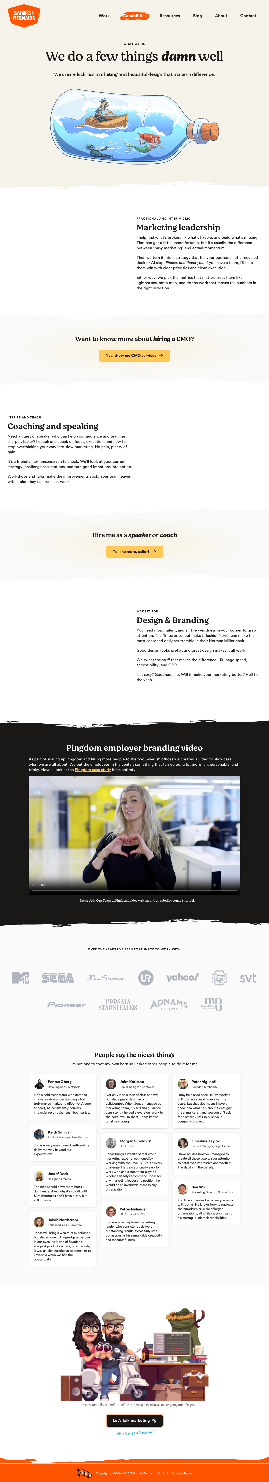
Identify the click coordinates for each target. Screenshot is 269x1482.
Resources (170, 16)
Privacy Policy (182, 1473)
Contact (248, 16)
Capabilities (135, 16)
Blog (197, 16)
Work (104, 16)
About (221, 16)
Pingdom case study (93, 770)
